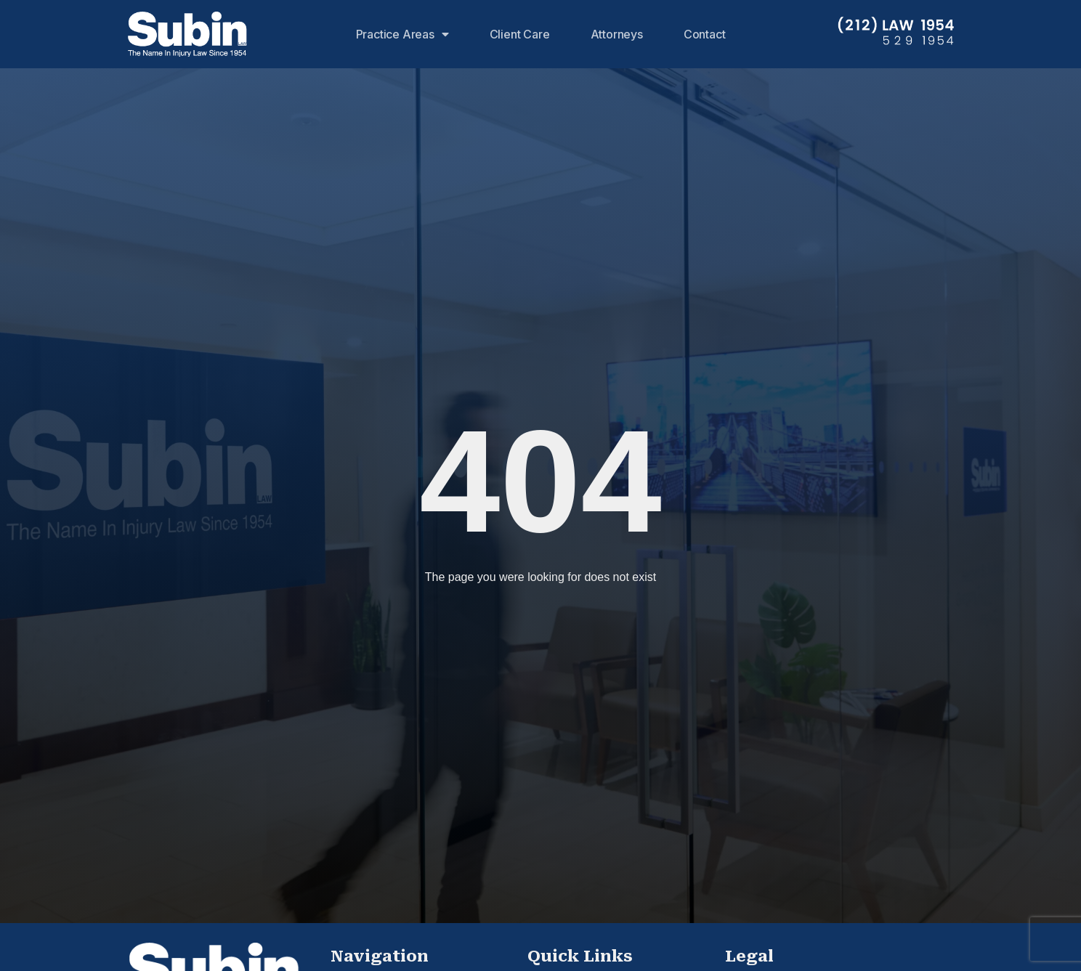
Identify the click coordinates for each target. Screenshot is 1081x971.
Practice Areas (402, 34)
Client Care (520, 34)
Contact (705, 34)
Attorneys (617, 34)
